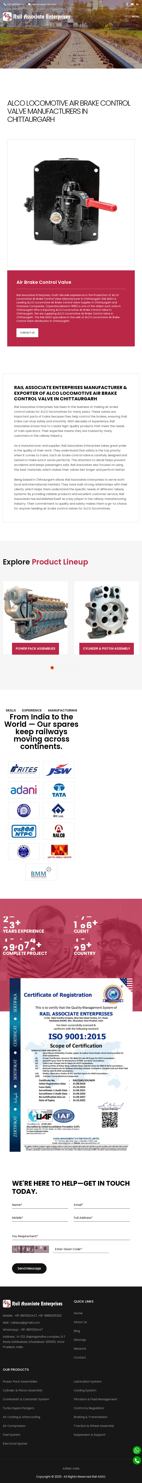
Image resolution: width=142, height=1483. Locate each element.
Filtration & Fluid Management (95, 1399)
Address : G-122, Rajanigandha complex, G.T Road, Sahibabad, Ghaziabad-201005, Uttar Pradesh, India (34, 1342)
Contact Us (27, 332)
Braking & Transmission (90, 1417)
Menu (132, 16)
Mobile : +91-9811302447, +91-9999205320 (32, 1315)
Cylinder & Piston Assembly (106, 648)
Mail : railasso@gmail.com (21, 1322)
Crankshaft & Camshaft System (26, 1399)
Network (80, 1349)
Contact (80, 1357)
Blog (77, 1331)
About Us (80, 1322)
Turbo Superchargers (18, 1408)
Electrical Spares (15, 1443)
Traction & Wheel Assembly (94, 1426)
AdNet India (71, 1468)
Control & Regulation (89, 1408)
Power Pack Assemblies (35, 648)
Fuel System (11, 1435)
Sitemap (80, 1340)
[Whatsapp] (137, 1450)
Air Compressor (14, 1426)
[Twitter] (132, 4)
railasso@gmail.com (42, 4)
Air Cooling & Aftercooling (21, 1417)
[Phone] (137, 1460)
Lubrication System (88, 1381)
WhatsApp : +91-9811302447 (23, 1330)
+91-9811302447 (14, 4)
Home (78, 1313)
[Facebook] (127, 4)
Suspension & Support (90, 1435)
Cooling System (85, 1390)
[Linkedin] (137, 4)
